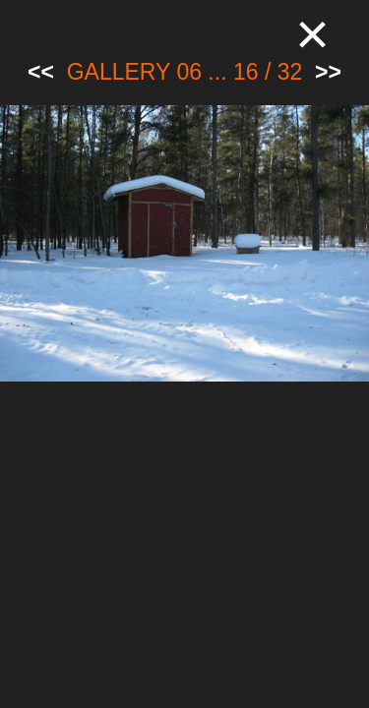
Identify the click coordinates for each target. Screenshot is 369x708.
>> (328, 72)
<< (41, 72)
